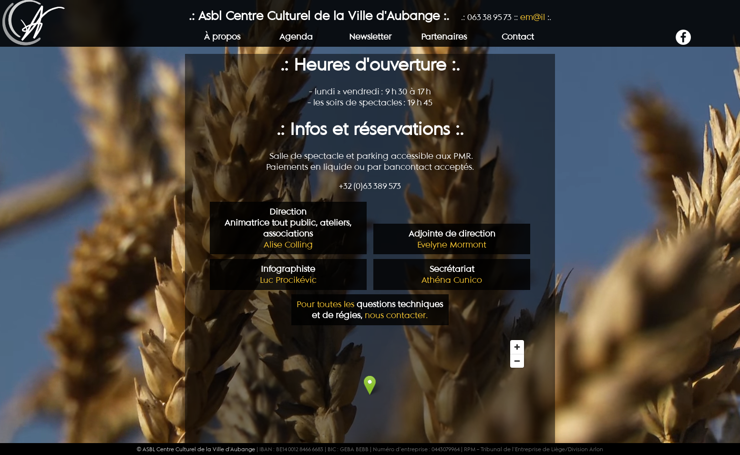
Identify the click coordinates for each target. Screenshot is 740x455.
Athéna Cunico (451, 274)
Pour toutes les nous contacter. (370, 309)
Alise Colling (288, 228)
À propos (222, 36)
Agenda (296, 36)
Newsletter (370, 36)
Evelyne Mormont (452, 239)
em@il (532, 16)
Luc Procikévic (288, 274)
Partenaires (444, 36)
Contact (518, 36)
